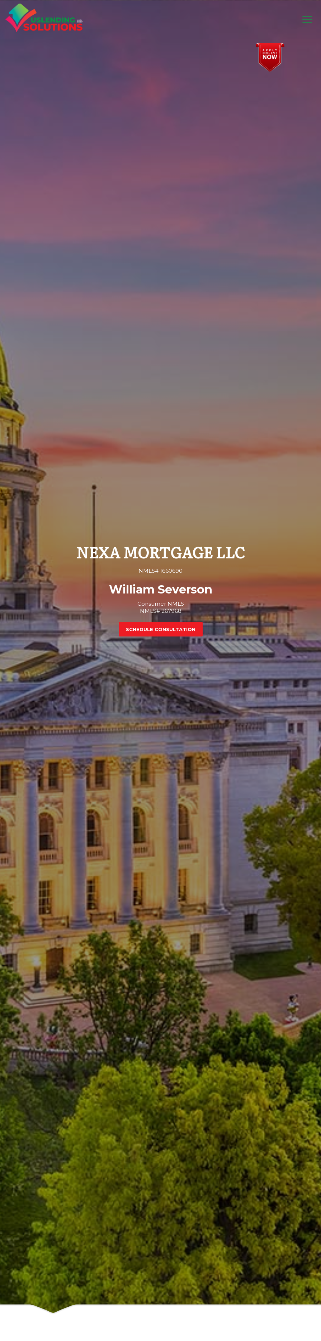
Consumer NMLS (160, 603)
